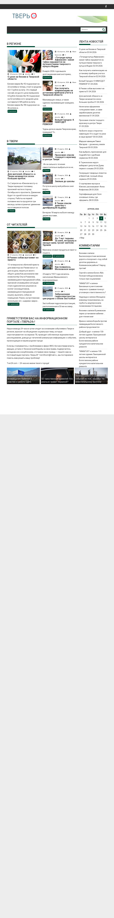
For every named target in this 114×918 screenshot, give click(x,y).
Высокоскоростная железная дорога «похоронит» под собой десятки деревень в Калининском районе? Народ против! (93, 262)
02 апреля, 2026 (63, 52)
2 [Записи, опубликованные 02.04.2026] (93, 218)
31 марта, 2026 (62, 149)
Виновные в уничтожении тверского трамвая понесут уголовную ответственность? (92, 289)
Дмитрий (27, 255)
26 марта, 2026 (62, 232)
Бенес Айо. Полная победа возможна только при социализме (91, 276)
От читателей (13, 304)
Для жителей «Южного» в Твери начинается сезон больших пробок (90, 99)
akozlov (27, 74)
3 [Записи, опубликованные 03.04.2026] (97, 218)
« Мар (81, 238)
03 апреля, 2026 (15, 74)
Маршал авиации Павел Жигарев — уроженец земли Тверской (92, 144)
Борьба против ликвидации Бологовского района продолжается (93, 324)
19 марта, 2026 (62, 175)
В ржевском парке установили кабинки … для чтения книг (92, 313)
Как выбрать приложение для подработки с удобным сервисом (92, 155)
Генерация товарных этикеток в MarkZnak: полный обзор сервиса (93, 176)
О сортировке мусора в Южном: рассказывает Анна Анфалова (92, 187)
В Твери (11, 211)
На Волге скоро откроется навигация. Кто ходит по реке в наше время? (92, 134)
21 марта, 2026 (62, 288)
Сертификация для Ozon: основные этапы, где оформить (90, 197)
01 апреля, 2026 (63, 114)
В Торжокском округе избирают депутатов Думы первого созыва (91, 165)
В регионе (12, 111)
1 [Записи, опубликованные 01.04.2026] (89, 218)
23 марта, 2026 (62, 261)
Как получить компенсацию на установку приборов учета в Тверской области (93, 73)
